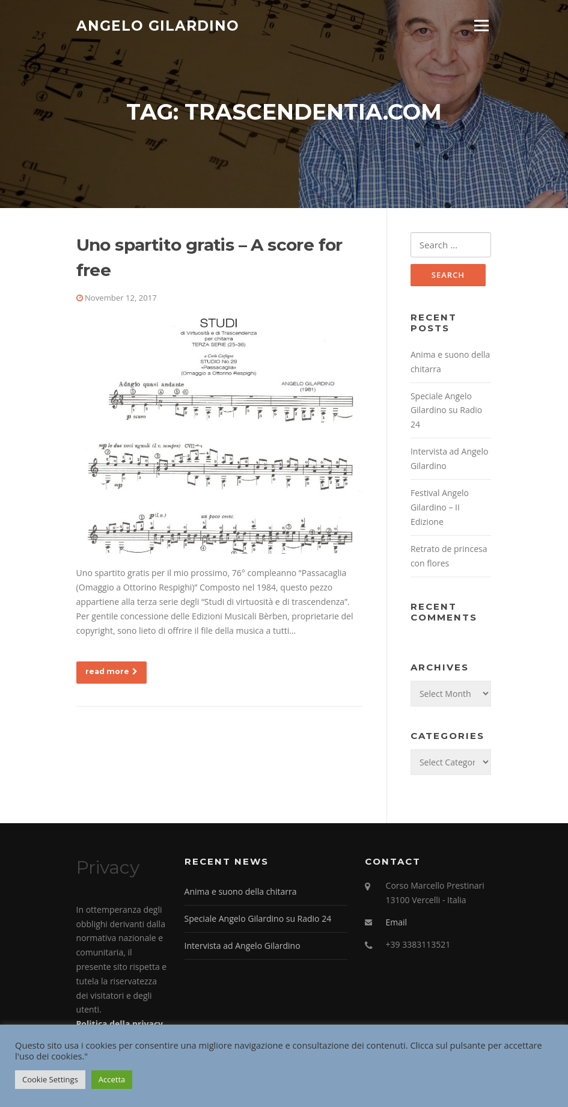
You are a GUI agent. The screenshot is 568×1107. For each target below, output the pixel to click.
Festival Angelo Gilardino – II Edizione (440, 508)
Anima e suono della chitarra (241, 892)
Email (397, 923)
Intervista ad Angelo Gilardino (243, 946)
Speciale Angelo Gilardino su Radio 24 (446, 411)
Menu (481, 25)
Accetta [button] (112, 1079)
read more (111, 671)
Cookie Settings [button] (50, 1079)
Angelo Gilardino (157, 25)
